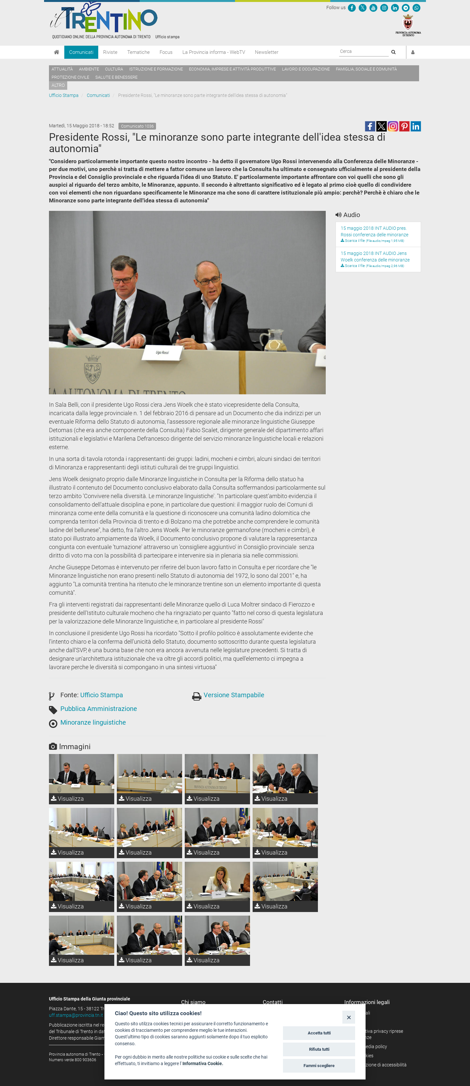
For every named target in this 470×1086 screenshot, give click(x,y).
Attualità (62, 69)
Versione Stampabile (234, 695)
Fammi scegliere (319, 1065)
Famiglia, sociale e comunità (366, 69)
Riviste (110, 52)
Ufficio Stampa (64, 95)
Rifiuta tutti (319, 1049)
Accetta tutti (319, 1033)
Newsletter (266, 52)
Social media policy (368, 1046)
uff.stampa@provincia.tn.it (76, 1015)
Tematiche (138, 52)
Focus (166, 52)
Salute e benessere (116, 77)
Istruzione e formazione (156, 69)
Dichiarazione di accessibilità (378, 1064)
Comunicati (81, 52)
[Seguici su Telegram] (405, 7)
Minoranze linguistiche (93, 722)
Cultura (114, 69)
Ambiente (89, 69)
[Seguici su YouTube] (373, 7)
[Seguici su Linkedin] (395, 7)
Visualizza (67, 798)
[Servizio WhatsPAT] (416, 7)
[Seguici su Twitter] (362, 7)
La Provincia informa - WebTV (213, 52)
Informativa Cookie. (202, 1063)
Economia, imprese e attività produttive (232, 69)
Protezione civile (70, 77)
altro (58, 85)
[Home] (56, 52)
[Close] (348, 1017)
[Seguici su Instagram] (384, 7)
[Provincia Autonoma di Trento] (408, 24)
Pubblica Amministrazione (98, 709)
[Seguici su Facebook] (351, 7)
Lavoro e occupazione (306, 69)
